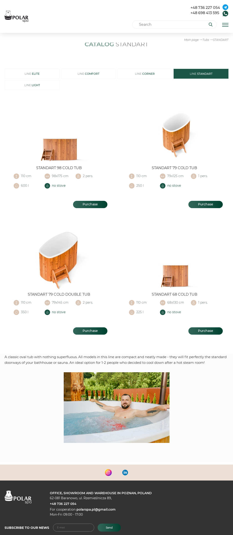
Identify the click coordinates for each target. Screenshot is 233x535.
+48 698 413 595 (204, 13)
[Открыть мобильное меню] (225, 24)
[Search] (212, 24)
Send (109, 527)
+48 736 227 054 (205, 7)
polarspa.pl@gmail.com (96, 509)
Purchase (90, 204)
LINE (32, 73)
